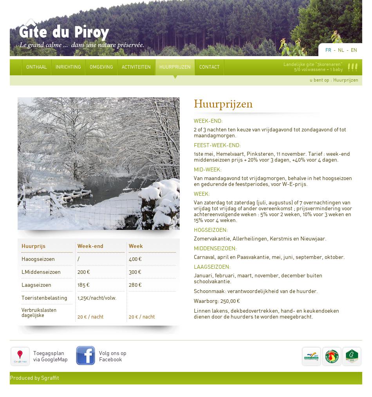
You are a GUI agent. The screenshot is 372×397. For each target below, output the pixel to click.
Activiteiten (136, 72)
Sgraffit (50, 378)
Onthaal (36, 72)
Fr (328, 50)
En (354, 50)
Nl (341, 50)
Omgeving (101, 72)
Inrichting (68, 72)
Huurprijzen (175, 72)
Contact (209, 72)
